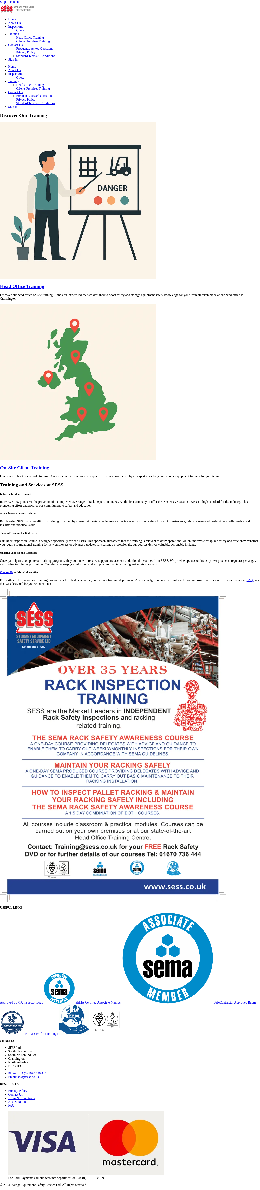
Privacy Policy (25, 52)
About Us (14, 23)
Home (12, 19)
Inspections (15, 26)
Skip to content (10, 1)
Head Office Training (30, 37)
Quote (20, 30)
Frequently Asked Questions (34, 48)
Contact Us (15, 45)
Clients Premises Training (33, 41)
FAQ (250, 580)
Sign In (13, 59)
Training (13, 34)
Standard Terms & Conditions (35, 56)
